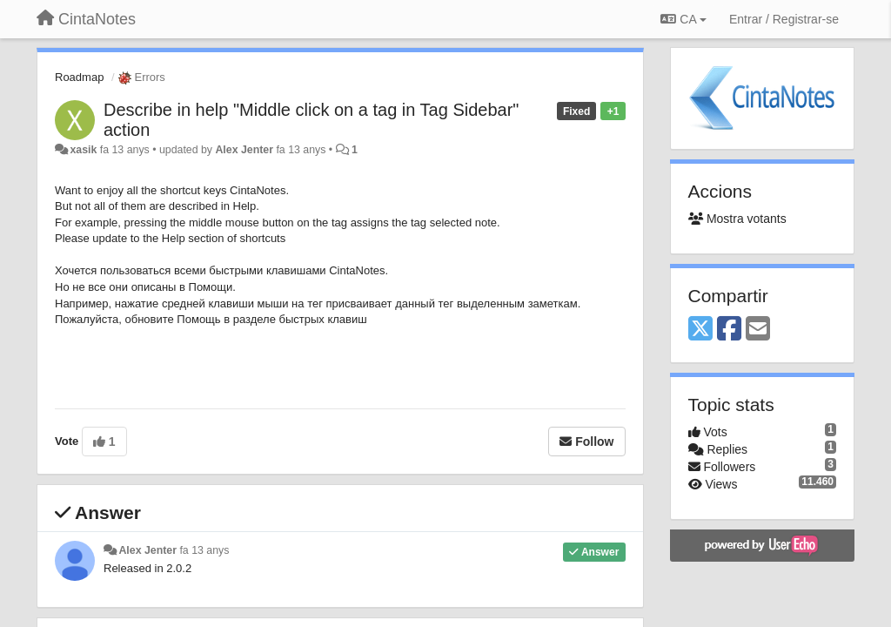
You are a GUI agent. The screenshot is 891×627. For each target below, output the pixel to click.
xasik (83, 150)
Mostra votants (737, 219)
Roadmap (79, 77)
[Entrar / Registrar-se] (784, 19)
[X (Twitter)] (700, 329)
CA (683, 19)
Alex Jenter (244, 150)
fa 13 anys (204, 550)
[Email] (758, 329)
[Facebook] (729, 329)
